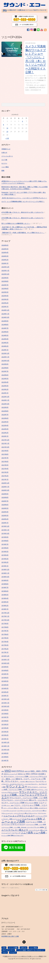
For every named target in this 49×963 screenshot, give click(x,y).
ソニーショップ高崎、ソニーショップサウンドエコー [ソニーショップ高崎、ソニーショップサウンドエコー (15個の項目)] (23, 823)
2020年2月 (4, 519)
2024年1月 (4, 350)
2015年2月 (4, 735)
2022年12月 (5, 397)
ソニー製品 (5, 167)
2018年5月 (4, 595)
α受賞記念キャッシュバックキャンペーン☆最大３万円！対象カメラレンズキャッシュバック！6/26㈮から (24, 182)
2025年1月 (4, 306)
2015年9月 (4, 710)
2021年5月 (4, 465)
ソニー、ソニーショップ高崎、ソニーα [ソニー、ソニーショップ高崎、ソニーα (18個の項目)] (24, 806)
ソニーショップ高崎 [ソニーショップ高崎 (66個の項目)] (23, 819)
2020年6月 (4, 505)
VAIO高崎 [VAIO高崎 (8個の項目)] (41, 774)
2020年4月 (4, 512)
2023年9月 (4, 364)
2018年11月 (5, 573)
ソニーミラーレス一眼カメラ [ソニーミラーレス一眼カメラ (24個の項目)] (24, 828)
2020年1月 (4, 523)
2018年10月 (5, 577)
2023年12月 (5, 353)
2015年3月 (4, 732)
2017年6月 (4, 634)
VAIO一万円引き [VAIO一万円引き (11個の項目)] (32, 774)
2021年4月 (4, 469)
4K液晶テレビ (5, 149)
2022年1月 (4, 436)
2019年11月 (5, 530)
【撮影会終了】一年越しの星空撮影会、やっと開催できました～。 (23, 232)
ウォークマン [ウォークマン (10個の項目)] (40, 781)
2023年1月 (4, 393)
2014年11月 (5, 746)
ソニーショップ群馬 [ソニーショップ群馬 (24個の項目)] (32, 818)
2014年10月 (5, 750)
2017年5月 (4, 638)
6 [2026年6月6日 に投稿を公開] (22, 121)
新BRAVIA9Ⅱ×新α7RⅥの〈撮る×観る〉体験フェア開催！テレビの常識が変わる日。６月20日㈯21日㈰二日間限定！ (24, 188)
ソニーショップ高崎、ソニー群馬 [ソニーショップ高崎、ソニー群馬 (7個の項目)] (36, 824)
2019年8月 (4, 541)
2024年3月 (4, 343)
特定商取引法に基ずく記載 (10, 936)
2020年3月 (4, 515)
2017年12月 (5, 613)
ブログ (4, 953)
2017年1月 (4, 652)
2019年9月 (4, 537)
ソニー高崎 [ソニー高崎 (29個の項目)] (39, 832)
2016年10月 (5, 663)
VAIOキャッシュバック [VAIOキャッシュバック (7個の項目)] (10, 774)
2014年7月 (4, 760)
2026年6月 (4, 245)
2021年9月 (4, 451)
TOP (3, 948)
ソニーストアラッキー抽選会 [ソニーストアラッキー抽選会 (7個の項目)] (35, 827)
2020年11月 (5, 487)
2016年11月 (5, 659)
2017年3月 (4, 645)
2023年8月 (4, 368)
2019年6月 (4, 548)
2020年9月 (4, 494)
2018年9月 (4, 580)
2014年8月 (4, 757)
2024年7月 (4, 328)
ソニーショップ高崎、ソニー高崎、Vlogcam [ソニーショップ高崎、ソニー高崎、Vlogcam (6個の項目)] (13, 827)
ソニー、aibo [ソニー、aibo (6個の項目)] (10, 805)
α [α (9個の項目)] (45, 774)
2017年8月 (4, 627)
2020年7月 (4, 501)
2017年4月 (4, 642)
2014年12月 (5, 742)
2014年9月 (4, 753)
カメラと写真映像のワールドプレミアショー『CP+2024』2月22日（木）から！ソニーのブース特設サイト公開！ (35, 59)
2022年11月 (5, 400)
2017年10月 (5, 620)
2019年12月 (5, 526)
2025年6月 (4, 288)
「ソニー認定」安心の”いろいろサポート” (30, 950)
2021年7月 (4, 458)
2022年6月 (4, 418)
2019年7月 (4, 544)
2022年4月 (4, 425)
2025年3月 (4, 299)
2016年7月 (4, 674)
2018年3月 (4, 602)
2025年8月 (4, 281)
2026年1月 (4, 263)
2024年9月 (4, 321)
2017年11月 (5, 616)
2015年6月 (4, 721)
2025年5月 (4, 292)
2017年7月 (4, 631)
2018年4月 (4, 598)
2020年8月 (4, 497)
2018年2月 (4, 605)
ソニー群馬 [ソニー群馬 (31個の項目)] (27, 832)
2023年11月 (5, 357)
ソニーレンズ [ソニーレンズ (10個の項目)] (15, 833)
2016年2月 (4, 692)
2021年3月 (4, 472)
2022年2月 (4, 433)
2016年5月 (4, 681)
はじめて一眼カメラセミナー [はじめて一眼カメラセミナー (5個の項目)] (27, 781)
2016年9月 (4, 667)
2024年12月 (5, 310)
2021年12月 (5, 440)
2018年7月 (4, 587)
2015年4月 (4, 728)
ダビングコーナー (8, 950)
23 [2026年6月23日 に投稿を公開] (7, 131)
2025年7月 (4, 285)
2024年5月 (4, 335)
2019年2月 (4, 562)
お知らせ (4, 152)
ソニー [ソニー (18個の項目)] (41, 802)
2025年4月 (4, 296)
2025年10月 (5, 274)
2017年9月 (4, 623)
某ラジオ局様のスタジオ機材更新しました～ (15, 223)
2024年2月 (4, 346)
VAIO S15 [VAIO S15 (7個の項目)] (27, 771)
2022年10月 (5, 404)
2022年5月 (4, 422)
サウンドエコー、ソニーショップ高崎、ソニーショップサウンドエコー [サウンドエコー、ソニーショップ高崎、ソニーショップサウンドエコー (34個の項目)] (24, 794)
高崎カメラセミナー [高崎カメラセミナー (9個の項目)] (16, 835)
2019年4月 (4, 555)
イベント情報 (13, 948)
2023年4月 (4, 382)
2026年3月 (4, 256)
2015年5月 (4, 724)
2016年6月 (4, 678)
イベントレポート (7, 156)
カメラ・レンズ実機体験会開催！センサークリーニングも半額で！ (23, 201)
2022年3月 (4, 429)
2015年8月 (4, 713)
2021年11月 (5, 443)
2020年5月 (4, 508)
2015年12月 (5, 699)
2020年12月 (5, 483)
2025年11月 (5, 270)
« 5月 (7, 138)
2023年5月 (4, 378)
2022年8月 (4, 411)
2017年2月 (4, 649)
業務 (2, 170)
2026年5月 (4, 249)
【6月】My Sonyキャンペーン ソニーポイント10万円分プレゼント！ (24, 198)
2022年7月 (4, 415)
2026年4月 (4, 252)
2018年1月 (4, 609)
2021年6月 (4, 461)
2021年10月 (5, 447)
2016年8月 (4, 670)
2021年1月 (4, 479)
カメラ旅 (4, 160)
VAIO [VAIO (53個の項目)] (8, 771)
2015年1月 (4, 739)
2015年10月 (5, 706)
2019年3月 (4, 559)
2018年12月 (5, 569)
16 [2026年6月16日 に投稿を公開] (7, 128)
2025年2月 (4, 303)
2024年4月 (4, 339)
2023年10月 (5, 361)
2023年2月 (4, 389)
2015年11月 (5, 703)
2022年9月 (4, 407)
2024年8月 (4, 324)
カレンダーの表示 (41, 890)
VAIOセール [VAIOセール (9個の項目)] (21, 774)
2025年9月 (4, 278)
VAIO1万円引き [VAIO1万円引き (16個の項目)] (17, 771)
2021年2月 (4, 476)
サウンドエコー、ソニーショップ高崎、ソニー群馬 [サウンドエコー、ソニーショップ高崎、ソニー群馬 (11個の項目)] (28, 798)
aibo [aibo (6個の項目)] (2, 771)
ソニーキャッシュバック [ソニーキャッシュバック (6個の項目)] (10, 810)
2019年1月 (4, 566)
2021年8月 (4, 454)
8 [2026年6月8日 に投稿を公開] (3, 125)
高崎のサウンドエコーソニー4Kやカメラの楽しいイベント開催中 (23, 956)
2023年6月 (4, 375)
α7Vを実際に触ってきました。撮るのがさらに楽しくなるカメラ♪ (22, 212)
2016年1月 (4, 696)
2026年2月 (4, 260)
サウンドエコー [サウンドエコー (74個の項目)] (16, 786)
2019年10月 (5, 533)
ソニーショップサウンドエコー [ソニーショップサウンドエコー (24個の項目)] (19, 815)
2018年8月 (4, 584)
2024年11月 (5, 314)
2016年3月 (4, 688)
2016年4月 (4, 685)
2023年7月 (4, 371)
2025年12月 (5, 267)
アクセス (13, 953)
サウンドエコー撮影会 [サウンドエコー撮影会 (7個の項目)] (31, 803)
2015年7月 (4, 717)
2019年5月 (4, 551)
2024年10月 (5, 317)
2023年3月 (4, 386)
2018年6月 (4, 591)
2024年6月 (4, 332)
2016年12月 (5, 656)
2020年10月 (5, 490)
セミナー (4, 163)
